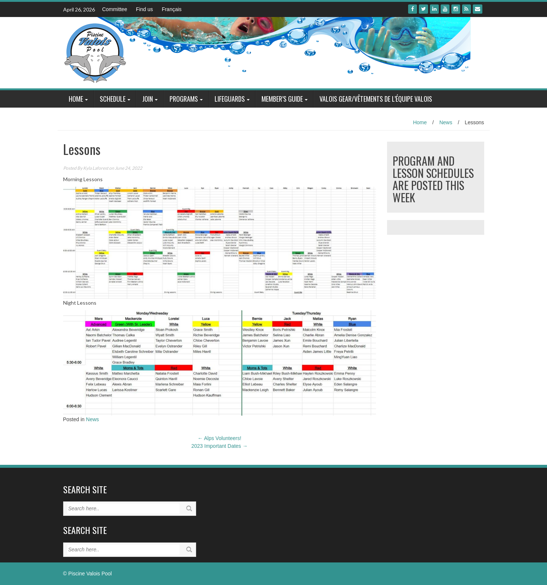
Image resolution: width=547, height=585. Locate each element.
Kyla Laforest (95, 168)
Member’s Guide (282, 99)
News (445, 122)
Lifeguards (230, 99)
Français (172, 9)
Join (147, 99)
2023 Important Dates (219, 446)
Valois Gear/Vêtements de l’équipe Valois (375, 99)
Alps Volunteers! (219, 438)
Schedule (113, 99)
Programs (184, 99)
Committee (114, 9)
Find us (144, 9)
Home (76, 99)
